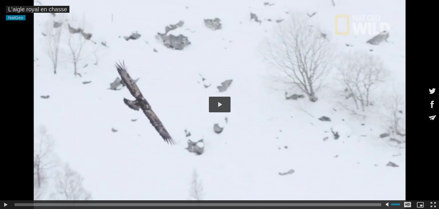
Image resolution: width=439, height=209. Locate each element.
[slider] (198, 204)
